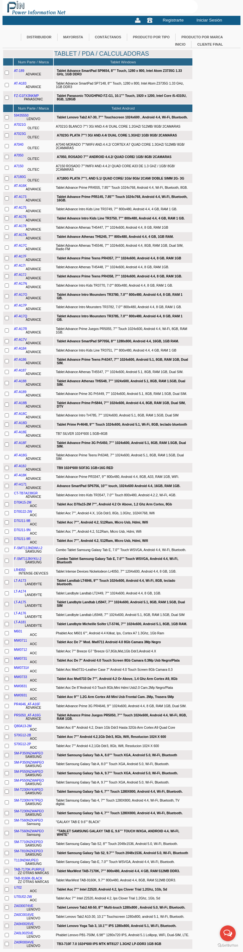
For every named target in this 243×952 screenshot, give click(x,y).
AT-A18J (20, 466)
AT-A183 (20, 83)
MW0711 (20, 640)
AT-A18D (20, 423)
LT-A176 (20, 613)
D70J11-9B (22, 521)
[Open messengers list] (228, 933)
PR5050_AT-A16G (27, 715)
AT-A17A (20, 235)
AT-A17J (20, 274)
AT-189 (19, 71)
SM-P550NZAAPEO (28, 771)
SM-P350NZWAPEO (29, 762)
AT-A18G (20, 455)
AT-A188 (20, 381)
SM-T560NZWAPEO (29, 831)
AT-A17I (19, 265)
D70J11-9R (22, 539)
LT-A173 (20, 580)
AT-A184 (20, 348)
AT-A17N (20, 283)
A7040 (18, 144)
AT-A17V (20, 339)
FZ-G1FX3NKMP (26, 96)
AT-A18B (20, 403)
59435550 (21, 115)
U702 (18, 887)
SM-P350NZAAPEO (28, 753)
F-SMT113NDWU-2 (28, 548)
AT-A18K (20, 475)
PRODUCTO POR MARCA (202, 37)
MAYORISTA (73, 37)
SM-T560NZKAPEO (28, 820)
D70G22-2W (23, 511)
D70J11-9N (22, 530)
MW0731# (21, 668)
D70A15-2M (22, 502)
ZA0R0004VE (24, 942)
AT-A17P (20, 305)
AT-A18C (20, 414)
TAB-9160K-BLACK (28, 878)
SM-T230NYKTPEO (28, 800)
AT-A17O (20, 294)
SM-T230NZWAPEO (29, 811)
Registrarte (173, 20)
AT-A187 (20, 370)
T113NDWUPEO (26, 860)
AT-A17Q (20, 316)
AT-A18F (20, 443)
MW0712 (20, 649)
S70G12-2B (22, 735)
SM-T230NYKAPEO (28, 789)
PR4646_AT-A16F (27, 704)
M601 (18, 631)
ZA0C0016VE (24, 915)
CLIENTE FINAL (210, 44)
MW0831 (20, 686)
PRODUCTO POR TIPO (151, 37)
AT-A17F (20, 256)
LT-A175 (20, 602)
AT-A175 (20, 207)
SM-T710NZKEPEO (28, 842)
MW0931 (20, 695)
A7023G (20, 134)
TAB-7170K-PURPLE (29, 869)
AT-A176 (20, 217)
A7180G (20, 177)
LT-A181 (20, 622)
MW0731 (20, 658)
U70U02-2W (23, 896)
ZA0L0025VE (23, 933)
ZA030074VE (23, 906)
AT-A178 (20, 226)
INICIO (180, 44)
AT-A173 (20, 197)
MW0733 (20, 677)
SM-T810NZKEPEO (28, 851)
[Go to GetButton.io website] (228, 945)
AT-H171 (20, 484)
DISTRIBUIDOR (39, 37)
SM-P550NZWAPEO (29, 780)
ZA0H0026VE (24, 924)
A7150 (18, 166)
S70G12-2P (22, 744)
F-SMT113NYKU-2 (27, 559)
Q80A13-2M (23, 726)
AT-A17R (20, 329)
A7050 (18, 155)
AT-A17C (20, 245)
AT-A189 (20, 392)
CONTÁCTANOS (108, 37)
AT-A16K (20, 185)
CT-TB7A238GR (26, 493)
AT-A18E (20, 432)
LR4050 (19, 570)
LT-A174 (20, 591)
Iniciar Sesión (209, 20)
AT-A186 (20, 359)
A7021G (20, 124)
